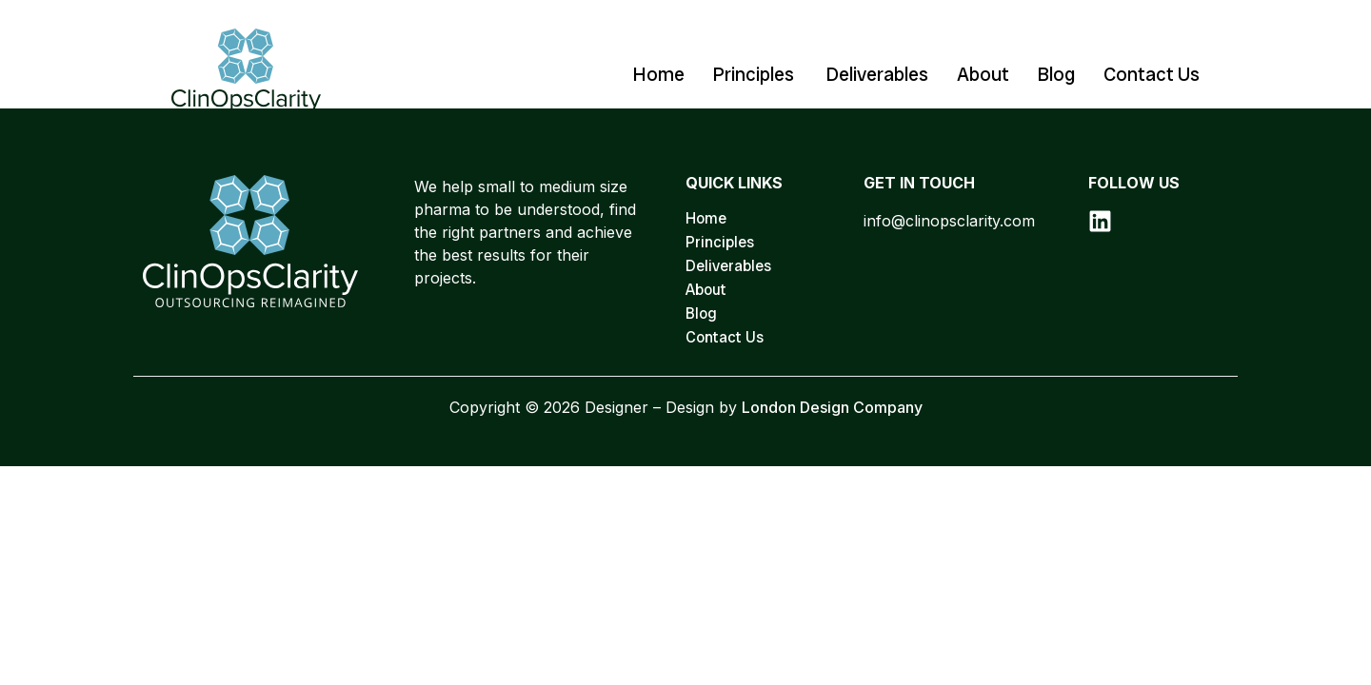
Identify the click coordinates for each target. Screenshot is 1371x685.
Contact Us (1151, 74)
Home (659, 74)
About (983, 74)
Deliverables (877, 74)
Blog (1056, 74)
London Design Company (832, 407)
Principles (755, 74)
